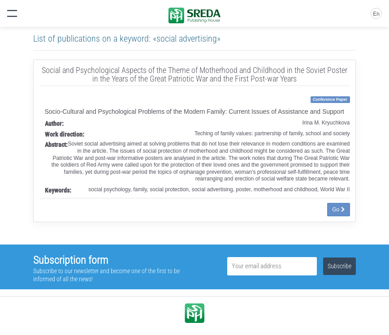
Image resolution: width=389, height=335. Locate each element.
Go (338, 209)
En (376, 14)
